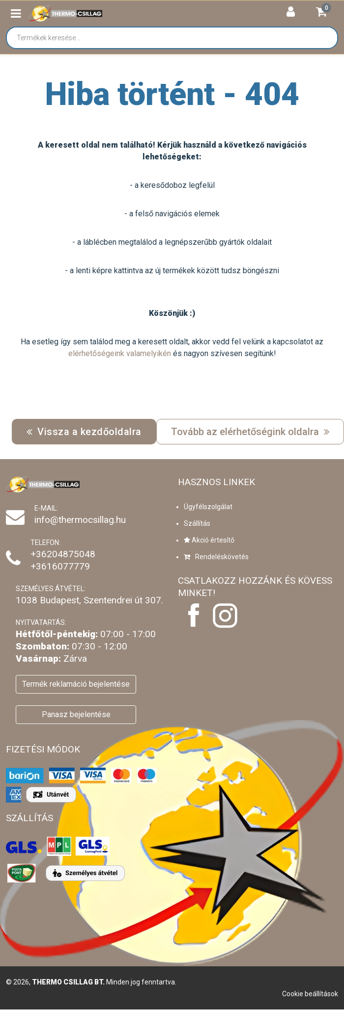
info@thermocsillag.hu (80, 519)
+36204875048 (62, 554)
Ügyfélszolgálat (208, 507)
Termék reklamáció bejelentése (76, 684)
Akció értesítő (209, 540)
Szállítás (197, 523)
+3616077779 (60, 566)
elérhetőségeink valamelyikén (119, 353)
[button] (16, 13)
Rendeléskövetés (216, 557)
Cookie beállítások (310, 994)
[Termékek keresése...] (177, 37)
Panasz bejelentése (76, 714)
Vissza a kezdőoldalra (84, 432)
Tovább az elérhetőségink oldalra (250, 432)
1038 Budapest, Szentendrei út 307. (89, 600)
